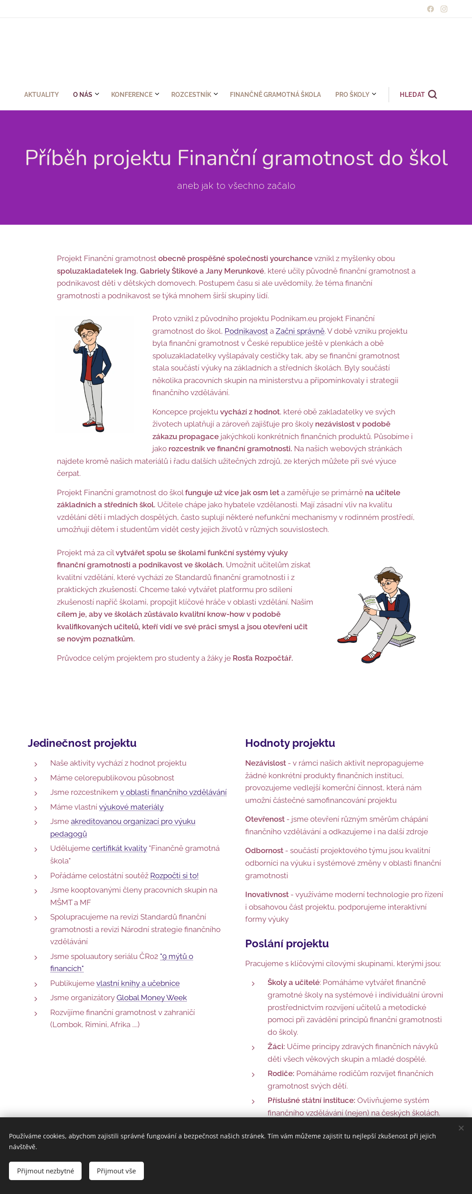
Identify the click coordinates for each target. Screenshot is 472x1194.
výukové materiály (131, 806)
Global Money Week (152, 997)
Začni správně (300, 330)
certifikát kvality (119, 848)
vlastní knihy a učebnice (138, 982)
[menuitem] (157, 94)
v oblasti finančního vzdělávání (173, 792)
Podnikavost (246, 330)
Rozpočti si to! (174, 875)
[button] (288, 94)
